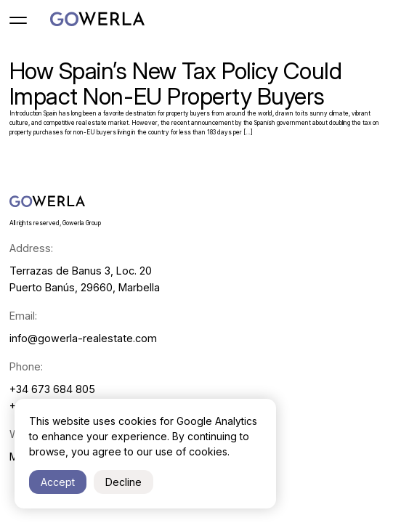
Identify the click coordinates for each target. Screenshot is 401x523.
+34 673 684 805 (52, 389)
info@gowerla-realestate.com (83, 338)
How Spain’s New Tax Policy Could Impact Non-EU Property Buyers (175, 83)
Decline (123, 482)
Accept (58, 482)
